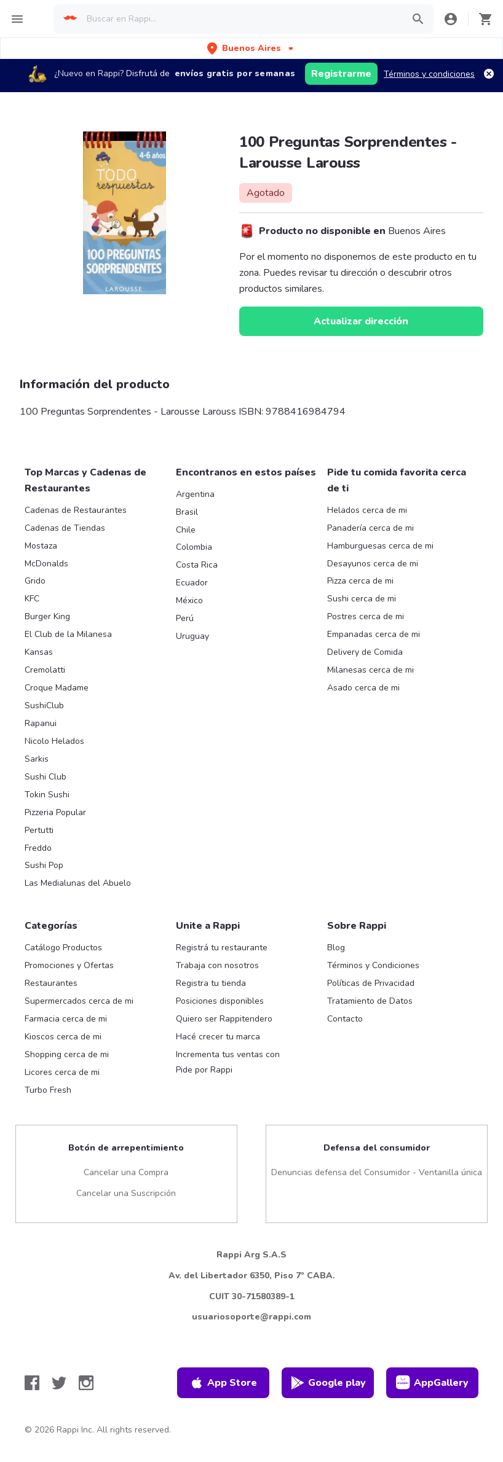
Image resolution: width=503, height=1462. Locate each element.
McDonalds (46, 563)
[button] (251, 48)
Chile (186, 530)
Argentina (195, 494)
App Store (223, 1382)
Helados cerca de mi (367, 510)
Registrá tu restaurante (221, 947)
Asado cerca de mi (363, 688)
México (189, 600)
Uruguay (192, 636)
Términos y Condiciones (373, 965)
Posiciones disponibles (220, 1001)
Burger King (47, 616)
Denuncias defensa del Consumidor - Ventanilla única (376, 1172)
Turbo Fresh (48, 1090)
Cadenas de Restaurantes (76, 510)
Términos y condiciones (429, 74)
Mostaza (41, 546)
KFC (32, 598)
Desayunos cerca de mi (372, 563)
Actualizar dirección (361, 321)
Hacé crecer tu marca (218, 1036)
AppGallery (432, 1382)
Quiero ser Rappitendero (224, 1019)
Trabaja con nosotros (217, 965)
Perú (185, 618)
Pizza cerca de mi (360, 581)
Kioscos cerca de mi (63, 1036)
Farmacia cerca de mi (66, 1019)
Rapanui (41, 723)
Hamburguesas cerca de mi (380, 546)
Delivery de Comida (365, 652)
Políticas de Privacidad (370, 983)
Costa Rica (197, 565)
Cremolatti (45, 670)
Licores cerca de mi (62, 1072)
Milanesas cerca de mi (370, 670)
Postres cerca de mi (365, 616)
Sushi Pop (44, 865)
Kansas (39, 652)
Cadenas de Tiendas (65, 528)
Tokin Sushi (47, 794)
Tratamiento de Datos (370, 1001)
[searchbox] (241, 19)
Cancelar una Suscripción (126, 1193)
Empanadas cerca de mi (373, 634)
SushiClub (44, 705)
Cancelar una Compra (126, 1172)
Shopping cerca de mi (67, 1054)
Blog (336, 947)
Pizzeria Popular (55, 812)
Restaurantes (51, 983)
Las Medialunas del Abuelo (78, 883)
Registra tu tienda (211, 983)
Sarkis (37, 759)
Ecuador (192, 582)
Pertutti (39, 830)
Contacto (345, 1019)
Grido (35, 581)
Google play (328, 1382)
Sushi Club (45, 777)
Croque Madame (57, 688)
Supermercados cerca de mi (79, 1001)
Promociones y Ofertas (69, 965)
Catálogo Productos (63, 947)
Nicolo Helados (54, 741)
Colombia (194, 547)
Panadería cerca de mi (370, 528)
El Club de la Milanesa (68, 634)
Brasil (187, 512)
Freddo (38, 848)
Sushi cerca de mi (361, 598)
